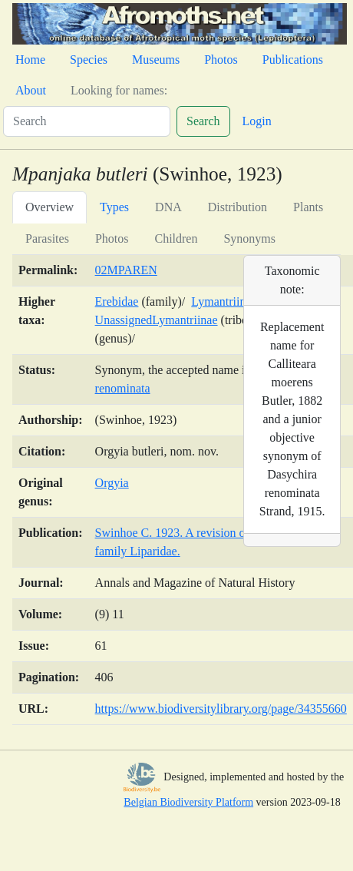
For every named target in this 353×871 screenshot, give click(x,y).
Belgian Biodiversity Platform (188, 802)
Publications (292, 59)
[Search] (86, 121)
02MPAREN (126, 270)
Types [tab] (114, 207)
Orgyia (112, 482)
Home (30, 59)
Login (257, 121)
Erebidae (117, 301)
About (30, 90)
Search (203, 121)
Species (88, 59)
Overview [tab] (49, 207)
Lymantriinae (223, 301)
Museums (156, 59)
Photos (221, 59)
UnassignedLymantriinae (156, 319)
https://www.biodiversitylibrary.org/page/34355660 (221, 708)
